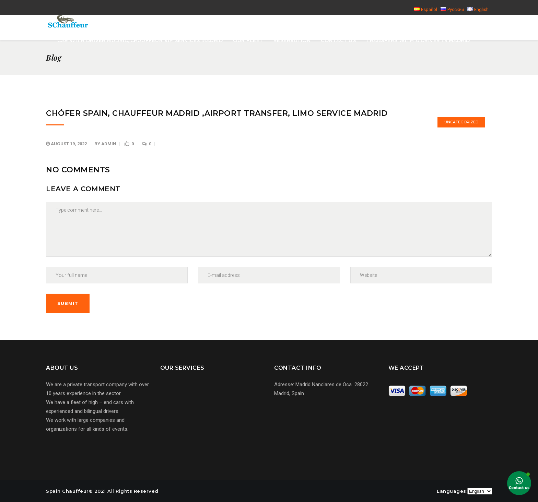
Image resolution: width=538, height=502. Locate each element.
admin (108, 143)
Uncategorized (461, 122)
